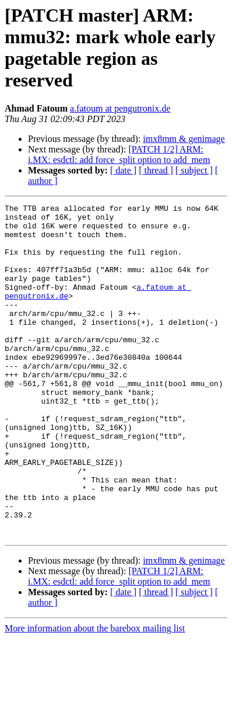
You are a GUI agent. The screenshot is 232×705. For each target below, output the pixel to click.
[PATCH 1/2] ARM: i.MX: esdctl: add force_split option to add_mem (119, 154)
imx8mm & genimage (183, 139)
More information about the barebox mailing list (95, 695)
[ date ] (123, 170)
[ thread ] (156, 170)
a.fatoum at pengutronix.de (120, 108)
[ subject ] (194, 170)
